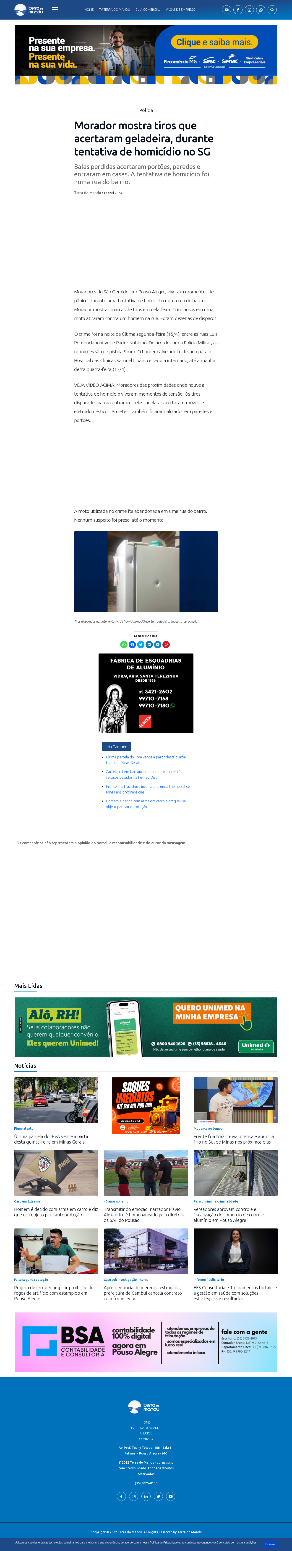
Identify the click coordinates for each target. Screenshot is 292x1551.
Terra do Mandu (87, 193)
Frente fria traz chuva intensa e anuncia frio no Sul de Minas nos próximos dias (234, 1139)
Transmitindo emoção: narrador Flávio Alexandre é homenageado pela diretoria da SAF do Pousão (145, 1215)
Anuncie (146, 1433)
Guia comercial (148, 9)
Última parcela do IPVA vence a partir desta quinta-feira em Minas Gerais (51, 1139)
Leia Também (116, 746)
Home (89, 9)
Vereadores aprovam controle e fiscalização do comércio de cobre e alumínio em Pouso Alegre (229, 1215)
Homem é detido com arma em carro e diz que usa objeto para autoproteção (56, 1212)
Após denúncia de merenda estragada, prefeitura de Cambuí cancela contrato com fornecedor (143, 1293)
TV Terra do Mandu (146, 1428)
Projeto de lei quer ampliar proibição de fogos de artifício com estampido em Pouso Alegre (54, 1293)
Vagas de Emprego (181, 9)
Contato (146, 1439)
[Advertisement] (146, 468)
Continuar (270, 1544)
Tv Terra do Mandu (114, 9)
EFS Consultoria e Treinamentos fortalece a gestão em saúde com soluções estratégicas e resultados (235, 1293)
